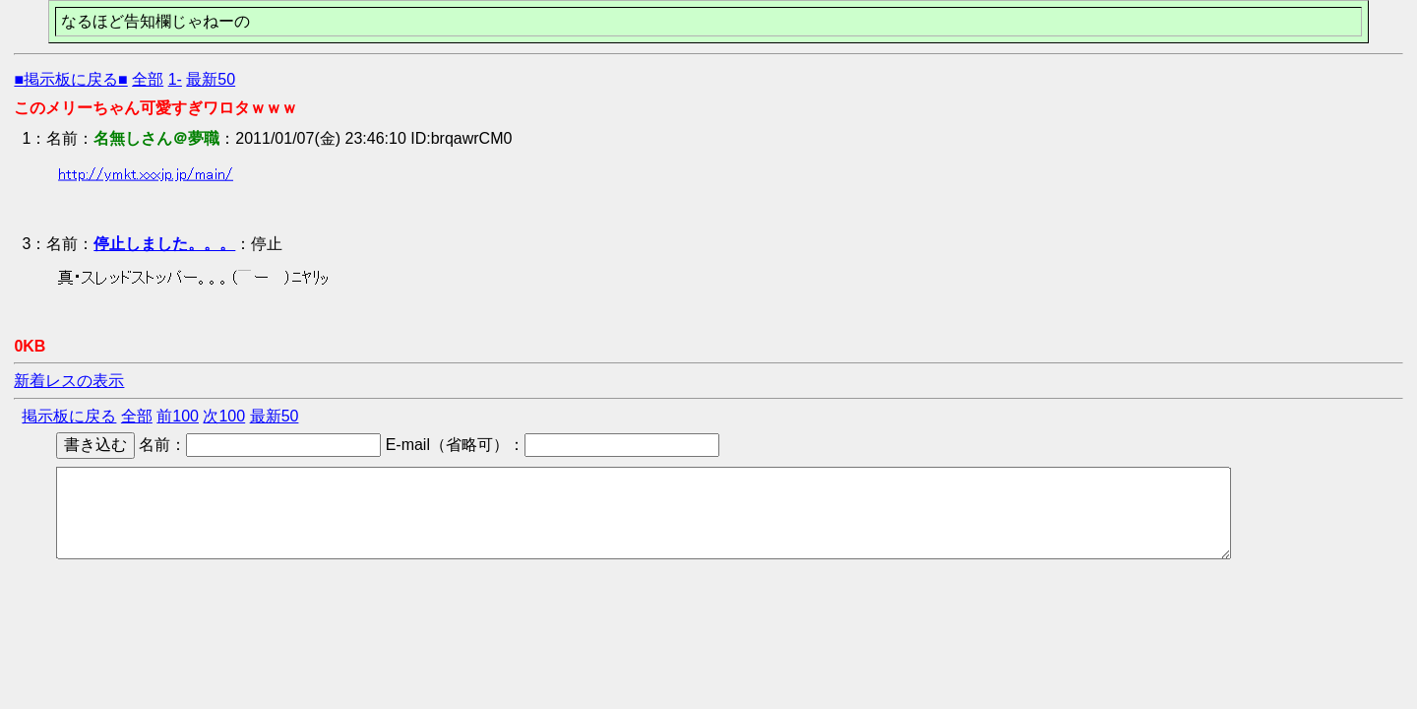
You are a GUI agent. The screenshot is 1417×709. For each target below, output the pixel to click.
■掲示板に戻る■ (70, 79)
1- (175, 79)
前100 (177, 416)
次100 (224, 416)
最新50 (210, 79)
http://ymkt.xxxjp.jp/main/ (145, 173)
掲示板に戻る (69, 416)
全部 (147, 79)
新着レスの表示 (69, 380)
